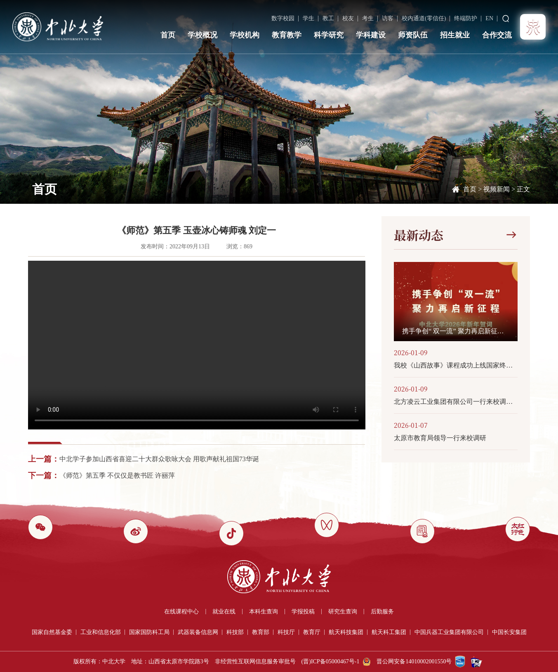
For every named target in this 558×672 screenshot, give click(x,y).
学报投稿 (303, 611)
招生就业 (455, 35)
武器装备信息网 (198, 632)
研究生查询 (342, 611)
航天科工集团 (389, 632)
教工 (328, 18)
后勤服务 (382, 611)
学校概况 (202, 35)
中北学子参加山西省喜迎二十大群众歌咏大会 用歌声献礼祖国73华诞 (159, 458)
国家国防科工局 (149, 632)
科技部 (235, 632)
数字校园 (282, 18)
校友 (348, 18)
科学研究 (329, 35)
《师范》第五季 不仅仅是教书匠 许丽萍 (117, 475)
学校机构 (244, 35)
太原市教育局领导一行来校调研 (440, 437)
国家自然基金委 (52, 632)
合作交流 (497, 35)
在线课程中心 (181, 611)
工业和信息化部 (100, 632)
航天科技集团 (346, 632)
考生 (368, 18)
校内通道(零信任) (424, 18)
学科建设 (371, 35)
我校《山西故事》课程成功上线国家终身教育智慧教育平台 (456, 365)
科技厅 (286, 632)
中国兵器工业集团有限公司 (449, 632)
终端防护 (465, 18)
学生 (308, 18)
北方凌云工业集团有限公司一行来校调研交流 (456, 401)
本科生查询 (263, 611)
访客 (387, 18)
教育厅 (311, 632)
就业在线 (223, 611)
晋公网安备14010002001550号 (414, 661)
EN (489, 18)
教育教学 (286, 35)
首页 (167, 35)
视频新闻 (496, 189)
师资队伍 (413, 35)
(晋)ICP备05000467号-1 (330, 661)
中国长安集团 (509, 632)
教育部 (260, 632)
